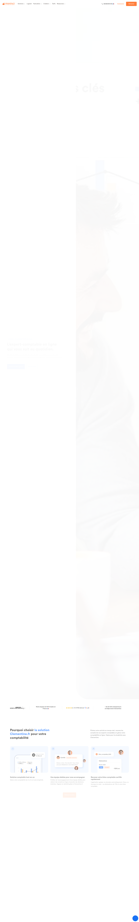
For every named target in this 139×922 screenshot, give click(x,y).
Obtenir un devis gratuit (18, 366)
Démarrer (131, 4)
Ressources (61, 4)
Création (47, 4)
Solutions (21, 4)
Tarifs (53, 3)
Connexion (120, 4)
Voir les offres (34, 366)
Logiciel (29, 3)
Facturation (37, 4)
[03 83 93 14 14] (107, 4)
